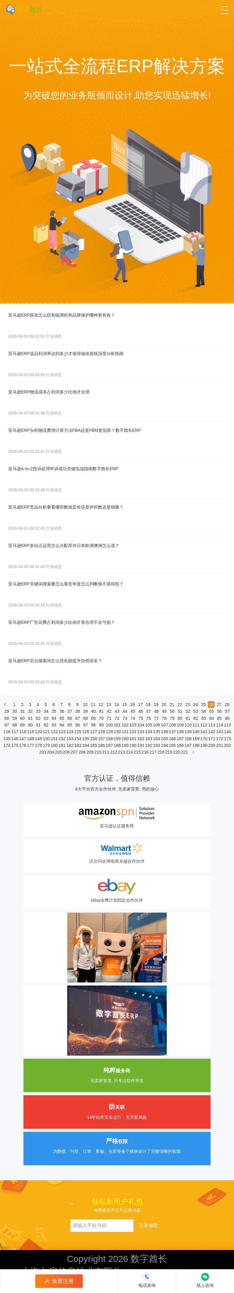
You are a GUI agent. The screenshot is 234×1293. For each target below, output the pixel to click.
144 (227, 731)
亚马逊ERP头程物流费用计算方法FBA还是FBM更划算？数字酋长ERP (74, 430)
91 (38, 725)
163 (148, 738)
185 (93, 745)
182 (69, 745)
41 (101, 711)
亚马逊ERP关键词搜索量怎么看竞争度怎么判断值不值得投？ (66, 583)
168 (188, 738)
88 (14, 725)
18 (148, 704)
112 (203, 725)
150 (46, 738)
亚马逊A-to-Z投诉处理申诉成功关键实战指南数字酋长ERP (63, 468)
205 (58, 752)
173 (227, 738)
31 (22, 711)
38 (77, 711)
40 (93, 711)
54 (203, 711)
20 (164, 704)
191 (140, 745)
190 (132, 745)
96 (77, 725)
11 (93, 704)
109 (180, 725)
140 (195, 731)
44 (125, 711)
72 (117, 718)
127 (93, 731)
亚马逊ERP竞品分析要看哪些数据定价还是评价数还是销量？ (66, 507)
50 (172, 711)
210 (97, 752)
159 (117, 738)
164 (156, 738)
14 (116, 704)
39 (85, 711)
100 (109, 725)
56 (219, 711)
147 (22, 738)
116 (6, 731)
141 (203, 731)
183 (77, 745)
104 (140, 725)
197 (188, 745)
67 (77, 718)
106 (156, 725)
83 (203, 718)
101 (117, 725)
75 (140, 718)
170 (203, 738)
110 (188, 725)
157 (101, 738)
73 (125, 718)
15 (124, 704)
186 (101, 745)
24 (195, 704)
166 (172, 738)
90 (30, 725)
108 (172, 725)
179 (46, 745)
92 (46, 725)
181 (61, 745)
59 (14, 718)
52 (188, 711)
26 (211, 704)
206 (66, 752)
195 (172, 745)
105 (148, 725)
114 (219, 725)
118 (22, 731)
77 (156, 718)
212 (113, 752)
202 (227, 745)
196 (180, 745)
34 (46, 711)
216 (144, 752)
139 (188, 731)
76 (148, 718)
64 (54, 718)
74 (132, 718)
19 (156, 704)
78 (164, 718)
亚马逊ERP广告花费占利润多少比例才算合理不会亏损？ (61, 622)
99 (101, 725)
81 (188, 718)
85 (219, 718)
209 (89, 752)
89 (22, 725)
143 (219, 731)
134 (148, 731)
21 (171, 704)
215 (137, 752)
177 (30, 745)
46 (140, 711)
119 (30, 731)
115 (227, 725)
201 (219, 745)
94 (61, 725)
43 (117, 711)
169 (195, 738)
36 (61, 711)
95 (69, 725)
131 (124, 731)
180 (54, 745)
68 (85, 718)
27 (219, 704)
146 (14, 738)
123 (61, 731)
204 (50, 752)
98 (93, 725)
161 (132, 738)
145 (6, 738)
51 (180, 711)
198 (195, 745)
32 (30, 711)
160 (124, 738)
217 (152, 752)
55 (211, 711)
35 (54, 711)
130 (117, 731)
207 (74, 752)
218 (160, 752)
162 (140, 738)
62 (38, 718)
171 (211, 738)
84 (211, 718)
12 (101, 704)
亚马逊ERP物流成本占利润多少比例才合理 (48, 391)
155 (85, 738)
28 (227, 704)
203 (42, 752)
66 (69, 718)
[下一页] (193, 753)
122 (54, 731)
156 (93, 738)
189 (124, 745)
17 (140, 704)
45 (132, 711)
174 (6, 745)
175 (14, 745)
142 (211, 731)
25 (203, 704)
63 (46, 718)
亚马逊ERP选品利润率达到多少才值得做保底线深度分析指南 (66, 353)
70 (101, 718)
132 (132, 731)
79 (172, 718)
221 (184, 752)
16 (132, 704)
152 (61, 738)
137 (172, 731)
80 (180, 718)
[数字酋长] (24, 9)
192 (148, 745)
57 (227, 711)
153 (69, 738)
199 (203, 745)
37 (69, 711)
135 (156, 731)
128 (101, 731)
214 (129, 752)
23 (187, 704)
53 (196, 711)
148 (30, 738)
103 (132, 725)
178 (38, 745)
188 (117, 745)
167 (180, 738)
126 (85, 731)
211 (105, 752)
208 (82, 752)
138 (180, 731)
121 (46, 731)
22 (179, 704)
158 (109, 738)
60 (22, 718)
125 (77, 731)
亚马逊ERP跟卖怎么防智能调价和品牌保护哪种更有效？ (61, 315)
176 (22, 745)
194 (164, 745)
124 (69, 731)
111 (195, 725)
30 (14, 711)
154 (77, 738)
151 (54, 738)
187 (109, 745)
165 (164, 738)
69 (93, 718)
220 (176, 752)
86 (227, 718)
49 (164, 711)
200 (211, 745)
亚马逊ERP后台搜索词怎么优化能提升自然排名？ (55, 660)
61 (30, 718)
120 (38, 731)
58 (6, 718)
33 (38, 711)
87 (6, 725)
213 (121, 752)
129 (109, 731)
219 (168, 752)
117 (14, 731)
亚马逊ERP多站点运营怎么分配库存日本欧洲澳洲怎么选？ (63, 545)
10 (85, 704)
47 (148, 711)
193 (156, 745)
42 (109, 711)
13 (109, 704)
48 (156, 711)
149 (38, 738)
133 (140, 731)
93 (54, 725)
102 (124, 725)
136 (164, 731)
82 (196, 718)
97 (85, 725)
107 (164, 725)
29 (6, 711)
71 (109, 718)
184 (85, 745)
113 (211, 725)
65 (61, 718)
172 (219, 738)
